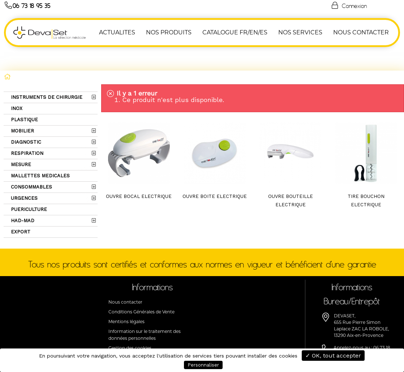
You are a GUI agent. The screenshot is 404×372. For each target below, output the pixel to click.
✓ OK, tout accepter (333, 355)
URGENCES (23, 174)
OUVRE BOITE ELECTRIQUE (214, 173)
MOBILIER (21, 107)
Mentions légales (126, 298)
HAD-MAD (21, 197)
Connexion (349, 5)
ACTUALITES (117, 32)
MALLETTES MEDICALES (39, 152)
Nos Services (301, 32)
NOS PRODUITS (169, 32)
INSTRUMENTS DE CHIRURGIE (45, 73)
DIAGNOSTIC (25, 118)
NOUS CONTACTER (361, 32)
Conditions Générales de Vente (141, 288)
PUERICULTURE (28, 186)
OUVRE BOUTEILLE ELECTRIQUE (290, 177)
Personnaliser (203, 365)
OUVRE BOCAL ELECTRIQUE (139, 173)
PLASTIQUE (23, 96)
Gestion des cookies (129, 324)
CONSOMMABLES (30, 163)
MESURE (20, 141)
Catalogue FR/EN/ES (235, 32)
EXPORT (19, 208)
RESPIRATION (26, 129)
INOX (15, 85)
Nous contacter (125, 278)
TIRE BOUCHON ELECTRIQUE (366, 177)
